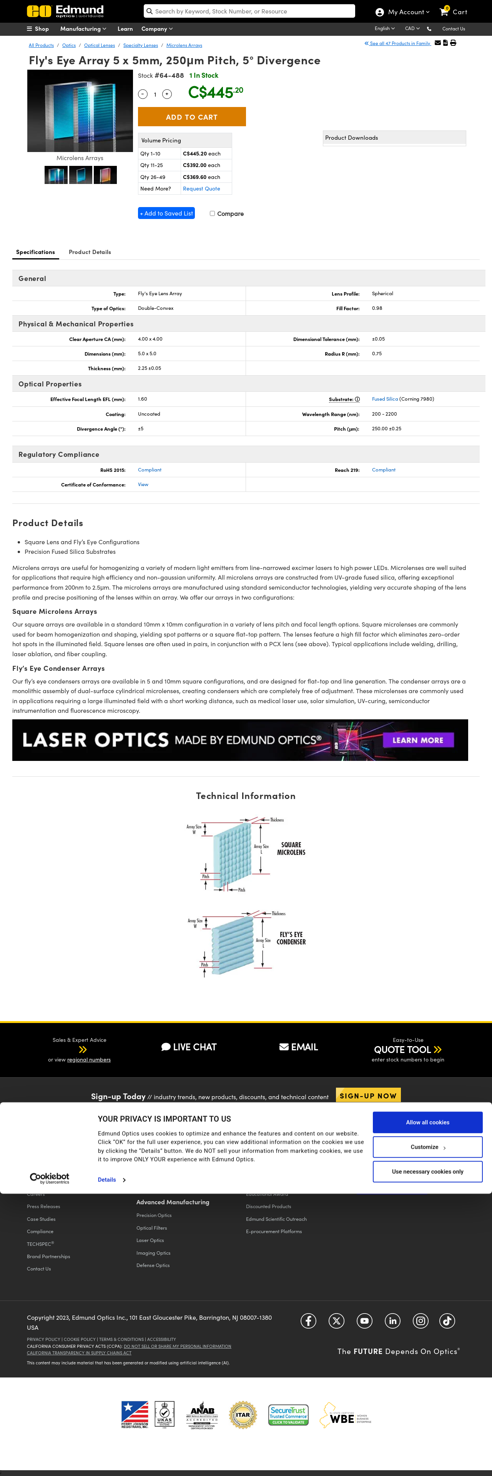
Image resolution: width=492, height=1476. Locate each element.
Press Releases (43, 1206)
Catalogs (369, 1143)
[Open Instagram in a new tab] (420, 1324)
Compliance (40, 1231)
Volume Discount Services (273, 1168)
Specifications (35, 251)
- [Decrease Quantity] (142, 93)
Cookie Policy (80, 1339)
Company (158, 28)
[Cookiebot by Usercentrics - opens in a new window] (49, 1460)
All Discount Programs (270, 1143)
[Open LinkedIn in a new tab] (392, 1324)
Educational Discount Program (279, 1181)
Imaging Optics (153, 1252)
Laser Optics (150, 1240)
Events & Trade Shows (51, 1168)
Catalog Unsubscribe (379, 1168)
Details (107, 1462)
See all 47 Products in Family (397, 43)
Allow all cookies (427, 1404)
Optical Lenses (99, 45)
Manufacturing (85, 28)
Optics (69, 45)
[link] (457, 6)
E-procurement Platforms (274, 1231)
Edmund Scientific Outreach (276, 1218)
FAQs (142, 1168)
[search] (250, 11)
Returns (144, 1156)
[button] (435, 28)
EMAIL (298, 1046)
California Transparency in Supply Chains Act (79, 1353)
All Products (41, 45)
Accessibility (161, 1339)
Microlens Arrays (184, 45)
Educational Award (267, 1193)
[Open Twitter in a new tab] (336, 1324)
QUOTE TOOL (402, 1049)
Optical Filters (151, 1227)
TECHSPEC (40, 1243)
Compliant (149, 469)
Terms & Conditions (121, 1339)
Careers (36, 1193)
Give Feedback (152, 1181)
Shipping (146, 1143)
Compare (227, 213)
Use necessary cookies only (428, 1453)
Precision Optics (154, 1215)
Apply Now (388, 1188)
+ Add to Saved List (166, 213)
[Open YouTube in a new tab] (364, 1324)
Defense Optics (153, 1265)
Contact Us (453, 28)
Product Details (90, 251)
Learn (125, 28)
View (143, 484)
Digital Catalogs (374, 1156)
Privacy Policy (43, 1339)
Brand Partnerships (48, 1256)
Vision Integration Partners (275, 1156)
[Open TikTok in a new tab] (447, 1324)
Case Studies (41, 1218)
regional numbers (89, 1059)
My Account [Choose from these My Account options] (405, 12)
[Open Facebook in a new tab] (308, 1324)
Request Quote (201, 188)
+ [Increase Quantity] (166, 93)
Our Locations (42, 1181)
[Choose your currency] (414, 29)
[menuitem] (46, 28)
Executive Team (44, 1156)
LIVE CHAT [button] (188, 1046)
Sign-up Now (368, 1095)
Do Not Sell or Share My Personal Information (177, 1346)
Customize (428, 1429)
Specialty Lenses (140, 45)
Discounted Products (268, 1206)
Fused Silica (385, 398)
